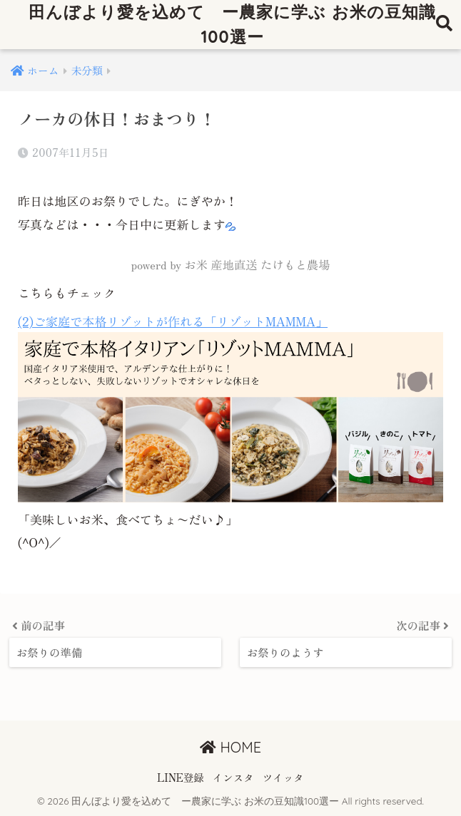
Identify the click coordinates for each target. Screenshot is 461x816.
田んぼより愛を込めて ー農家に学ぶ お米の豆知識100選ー (232, 24)
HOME (230, 747)
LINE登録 (180, 777)
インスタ (233, 777)
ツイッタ (283, 777)
